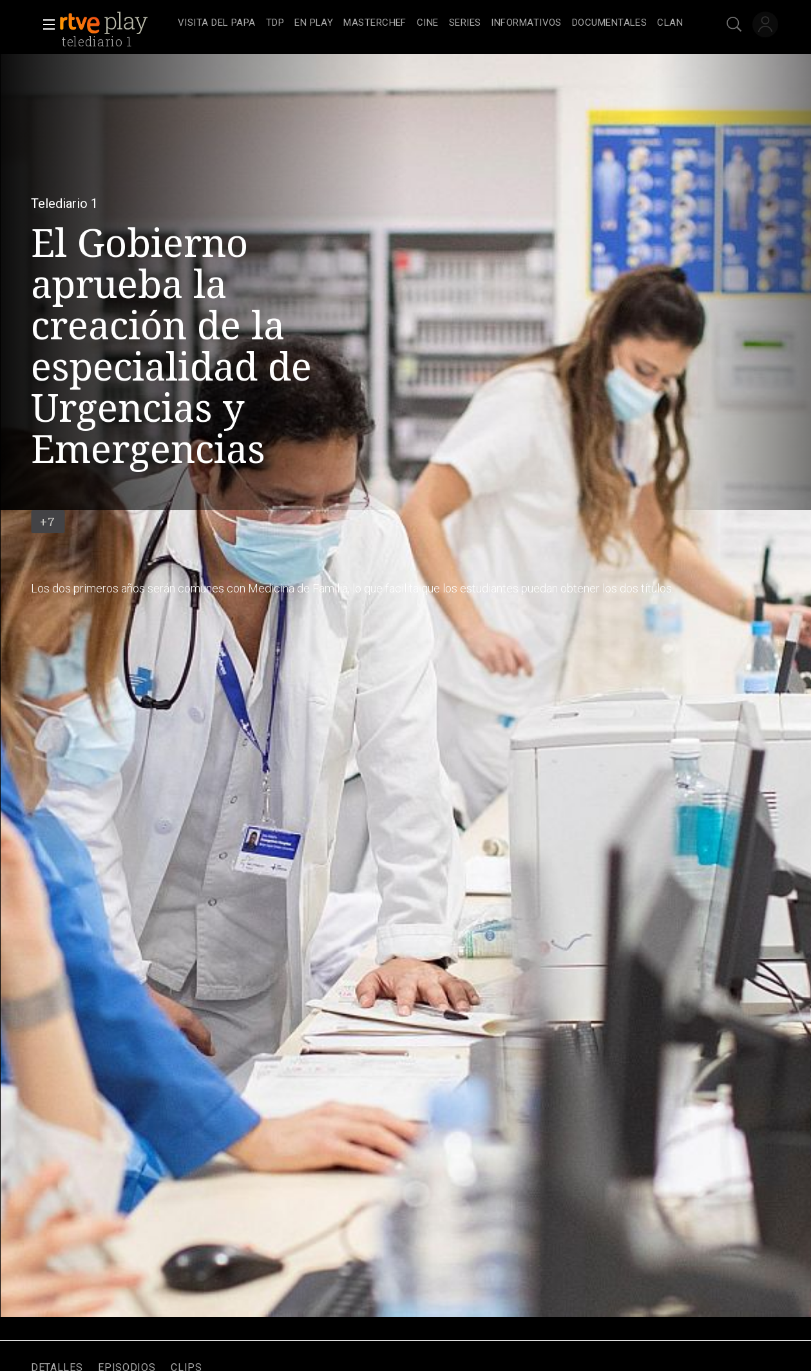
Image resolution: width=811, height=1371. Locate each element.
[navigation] (430, 23)
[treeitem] (217, 23)
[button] (45, 24)
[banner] (116, 23)
